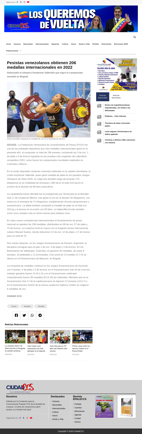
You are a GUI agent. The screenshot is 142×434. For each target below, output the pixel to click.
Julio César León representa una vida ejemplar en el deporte (36, 348)
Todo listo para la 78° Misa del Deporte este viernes (58, 348)
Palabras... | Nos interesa (115, 116)
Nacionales (28, 44)
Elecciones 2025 (121, 44)
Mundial (27, 306)
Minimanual (79, 411)
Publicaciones (12, 51)
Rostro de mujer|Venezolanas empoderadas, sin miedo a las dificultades (117, 108)
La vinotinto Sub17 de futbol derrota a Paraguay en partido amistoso (15, 348)
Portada (78, 404)
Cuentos (78, 408)
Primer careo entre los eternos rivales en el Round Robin (81, 348)
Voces (73, 44)
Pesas (13, 306)
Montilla (41, 306)
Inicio (8, 44)
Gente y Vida (84, 44)
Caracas (17, 44)
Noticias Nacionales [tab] (116, 96)
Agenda (78, 415)
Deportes (55, 44)
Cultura (65, 44)
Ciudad (78, 418)
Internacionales (42, 44)
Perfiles (95, 44)
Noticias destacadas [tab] (102, 96)
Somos (78, 422)
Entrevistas (106, 44)
